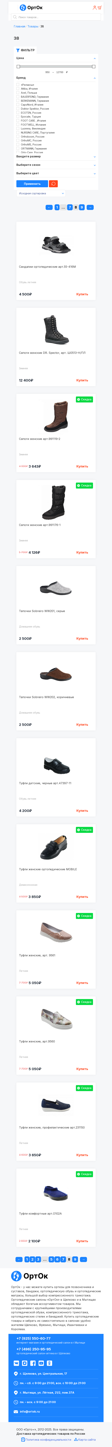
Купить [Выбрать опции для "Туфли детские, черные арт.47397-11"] (82, 810)
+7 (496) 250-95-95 (33, 1349)
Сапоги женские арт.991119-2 (39, 439)
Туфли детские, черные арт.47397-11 (45, 783)
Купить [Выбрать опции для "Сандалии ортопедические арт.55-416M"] (82, 294)
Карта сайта (87, 1439)
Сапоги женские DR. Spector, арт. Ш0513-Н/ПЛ (52, 353)
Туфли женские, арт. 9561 (37, 955)
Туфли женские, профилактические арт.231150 (52, 1127)
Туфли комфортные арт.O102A (40, 1213)
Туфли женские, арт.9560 (37, 1041)
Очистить (53, 183)
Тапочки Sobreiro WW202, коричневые (46, 697)
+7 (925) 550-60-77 (33, 1338)
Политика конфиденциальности (48, 1439)
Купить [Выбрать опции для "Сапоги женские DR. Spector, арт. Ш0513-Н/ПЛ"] (82, 380)
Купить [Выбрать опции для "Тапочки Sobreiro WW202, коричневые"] (82, 724)
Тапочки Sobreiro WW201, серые (42, 611)
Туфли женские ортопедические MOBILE (48, 869)
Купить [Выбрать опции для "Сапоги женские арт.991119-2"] (82, 466)
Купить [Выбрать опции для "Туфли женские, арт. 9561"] (82, 983)
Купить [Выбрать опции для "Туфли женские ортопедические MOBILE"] (82, 897)
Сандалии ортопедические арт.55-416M (47, 266)
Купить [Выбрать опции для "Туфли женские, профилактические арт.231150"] (82, 1155)
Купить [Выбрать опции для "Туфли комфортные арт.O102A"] (82, 1241)
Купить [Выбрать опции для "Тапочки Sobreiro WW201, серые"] (82, 638)
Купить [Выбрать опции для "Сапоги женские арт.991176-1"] (82, 552)
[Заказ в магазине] (41, 193)
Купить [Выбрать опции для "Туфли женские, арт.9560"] (82, 1069)
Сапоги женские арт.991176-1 (40, 525)
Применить (32, 184)
